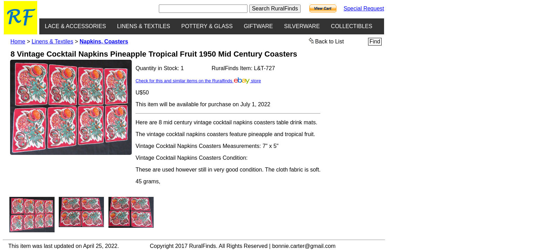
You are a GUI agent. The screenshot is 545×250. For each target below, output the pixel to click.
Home (17, 41)
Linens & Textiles (52, 41)
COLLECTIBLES (351, 26)
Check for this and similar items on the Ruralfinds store (198, 80)
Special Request (363, 8)
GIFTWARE (258, 26)
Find (374, 41)
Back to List (326, 41)
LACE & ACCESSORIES (75, 26)
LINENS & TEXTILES (143, 26)
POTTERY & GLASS (207, 26)
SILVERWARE (302, 26)
